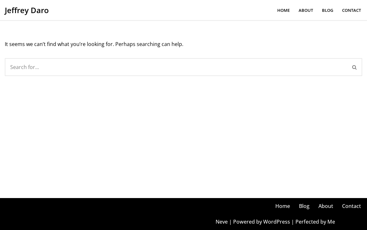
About (306, 10)
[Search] (176, 67)
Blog (327, 10)
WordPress (276, 221)
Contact (351, 10)
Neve (222, 221)
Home (283, 10)
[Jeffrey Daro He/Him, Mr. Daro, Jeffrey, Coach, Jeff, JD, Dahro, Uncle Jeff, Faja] (27, 10)
